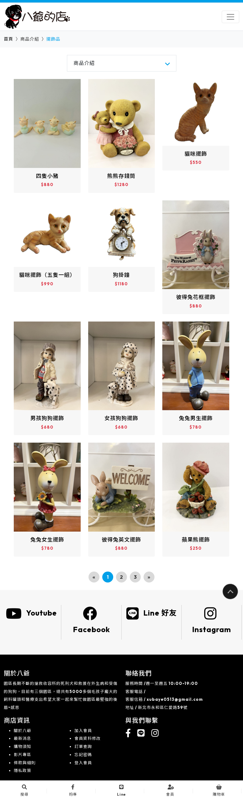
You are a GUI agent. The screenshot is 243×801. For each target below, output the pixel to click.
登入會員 (83, 762)
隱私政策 (22, 770)
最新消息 (22, 738)
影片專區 (22, 754)
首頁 (8, 39)
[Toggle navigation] (230, 17)
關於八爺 (22, 730)
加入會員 (83, 730)
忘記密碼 (83, 754)
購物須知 (22, 746)
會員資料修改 (87, 738)
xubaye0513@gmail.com (175, 699)
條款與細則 (25, 762)
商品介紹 (84, 63)
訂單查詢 (83, 746)
